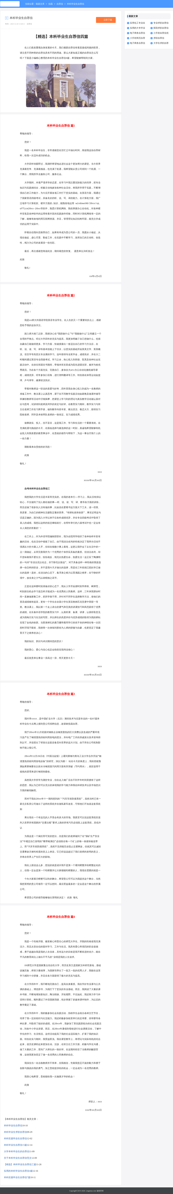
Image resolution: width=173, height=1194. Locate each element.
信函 (50, 4)
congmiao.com (91, 1191)
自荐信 (60, 4)
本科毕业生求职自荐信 (15, 1131)
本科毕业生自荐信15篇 (15, 1144)
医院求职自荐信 (161, 28)
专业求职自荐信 (161, 23)
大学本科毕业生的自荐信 (16, 1151)
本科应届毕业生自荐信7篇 (17, 1177)
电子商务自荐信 (137, 33)
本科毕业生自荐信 (13, 1125)
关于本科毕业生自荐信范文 (18, 1157)
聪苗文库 (40, 4)
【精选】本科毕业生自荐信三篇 (20, 1164)
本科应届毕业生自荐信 (15, 1138)
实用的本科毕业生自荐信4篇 (18, 1170)
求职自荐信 (158, 38)
